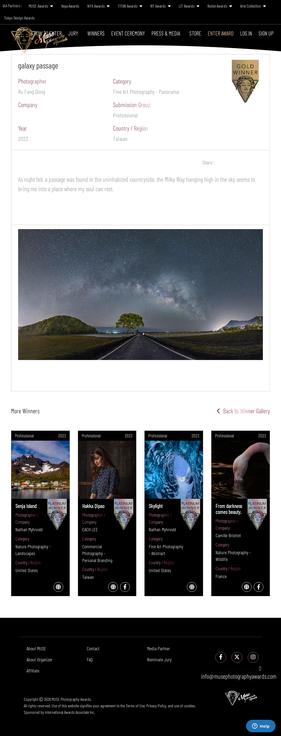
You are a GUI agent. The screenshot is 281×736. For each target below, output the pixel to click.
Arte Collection (253, 5)
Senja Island (26, 506)
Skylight (156, 506)
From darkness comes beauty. (229, 509)
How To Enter (48, 33)
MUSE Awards (41, 5)
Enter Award (221, 33)
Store (195, 33)
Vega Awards (70, 5)
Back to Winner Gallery (243, 411)
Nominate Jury (159, 659)
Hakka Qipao (93, 506)
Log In (246, 33)
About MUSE (36, 648)
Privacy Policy (156, 705)
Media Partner (158, 648)
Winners (96, 33)
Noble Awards (219, 5)
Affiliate (33, 671)
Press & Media (165, 33)
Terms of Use (135, 705)
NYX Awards (98, 5)
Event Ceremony (128, 33)
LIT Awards (189, 5)
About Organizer (39, 659)
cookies (189, 705)
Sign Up (266, 33)
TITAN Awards (130, 5)
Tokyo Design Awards (19, 17)
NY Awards (160, 5)
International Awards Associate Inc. (70, 712)
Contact (93, 648)
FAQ (90, 659)
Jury (73, 33)
